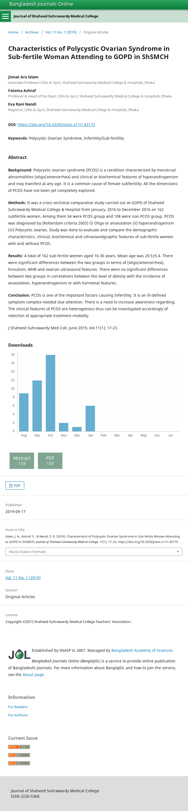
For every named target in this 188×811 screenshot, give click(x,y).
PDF (16, 485)
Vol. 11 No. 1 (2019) (61, 32)
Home (13, 32)
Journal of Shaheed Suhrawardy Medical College (56, 16)
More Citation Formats (27, 551)
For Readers (18, 706)
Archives (32, 32)
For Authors (18, 714)
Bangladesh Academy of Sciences (141, 650)
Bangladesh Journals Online (41, 4)
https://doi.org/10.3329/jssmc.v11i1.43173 (56, 124)
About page (33, 674)
